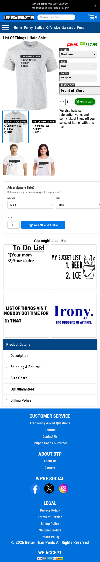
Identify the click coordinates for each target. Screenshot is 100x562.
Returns (49, 430)
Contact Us (50, 437)
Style (64, 50)
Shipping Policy (50, 530)
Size (63, 61)
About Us (50, 461)
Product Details (18, 344)
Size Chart (19, 378)
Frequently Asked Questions (50, 423)
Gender (11, 198)
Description (20, 355)
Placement (67, 85)
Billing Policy (21, 400)
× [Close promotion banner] (95, 6)
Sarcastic (68, 28)
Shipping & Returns (26, 367)
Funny (28, 28)
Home (18, 28)
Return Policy (50, 537)
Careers (49, 468)
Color (64, 73)
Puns (80, 28)
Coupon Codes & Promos (50, 443)
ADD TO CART (84, 101)
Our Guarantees (23, 389)
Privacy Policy (50, 510)
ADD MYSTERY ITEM (43, 225)
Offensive (52, 28)
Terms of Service (50, 517)
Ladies (39, 28)
